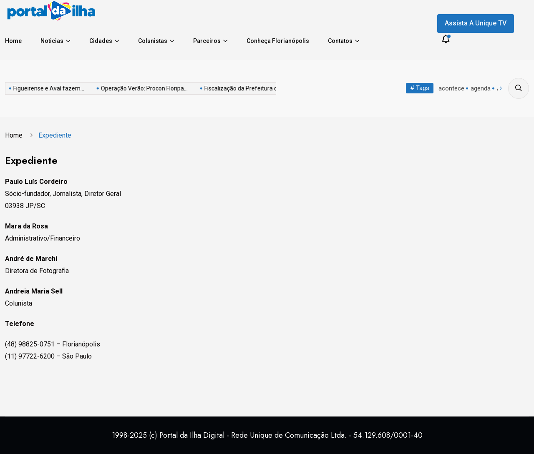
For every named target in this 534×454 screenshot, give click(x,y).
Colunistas (152, 41)
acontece (451, 88)
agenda (481, 88)
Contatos (340, 41)
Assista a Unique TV (475, 23)
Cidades (100, 41)
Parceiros (207, 41)
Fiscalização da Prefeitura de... (181, 88)
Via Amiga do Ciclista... (267, 88)
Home (13, 41)
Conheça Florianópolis (278, 41)
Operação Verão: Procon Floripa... (81, 88)
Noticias (51, 41)
